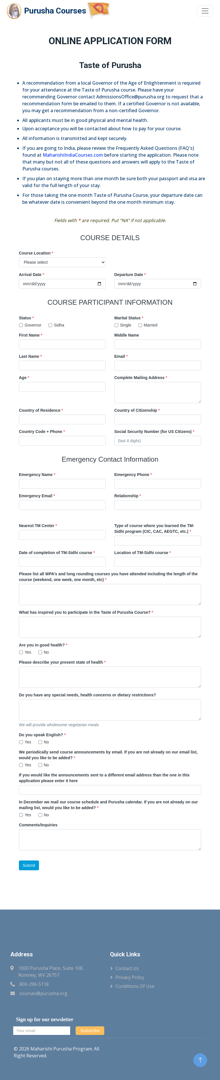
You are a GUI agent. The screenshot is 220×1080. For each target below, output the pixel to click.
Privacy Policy (129, 977)
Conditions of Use (134, 986)
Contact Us (127, 968)
